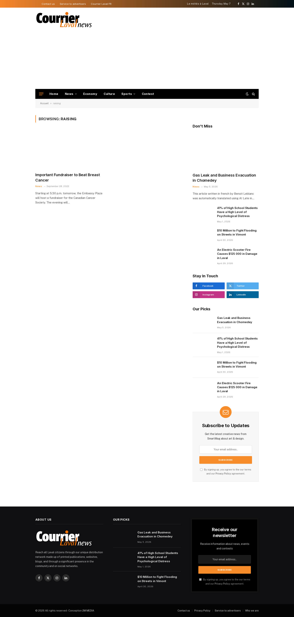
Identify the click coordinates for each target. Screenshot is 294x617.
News (69, 94)
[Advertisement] (147, 60)
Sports (126, 94)
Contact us (48, 3)
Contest (148, 94)
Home (53, 94)
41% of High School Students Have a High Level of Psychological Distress (237, 212)
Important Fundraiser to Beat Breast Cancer (67, 177)
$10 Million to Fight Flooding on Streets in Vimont (237, 232)
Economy (90, 94)
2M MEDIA (88, 610)
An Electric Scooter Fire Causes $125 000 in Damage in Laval (237, 254)
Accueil (44, 103)
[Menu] (41, 94)
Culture (109, 94)
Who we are (252, 610)
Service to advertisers (73, 3)
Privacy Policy (223, 473)
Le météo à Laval (198, 3)
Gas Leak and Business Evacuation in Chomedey (224, 178)
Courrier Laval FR (101, 3)
